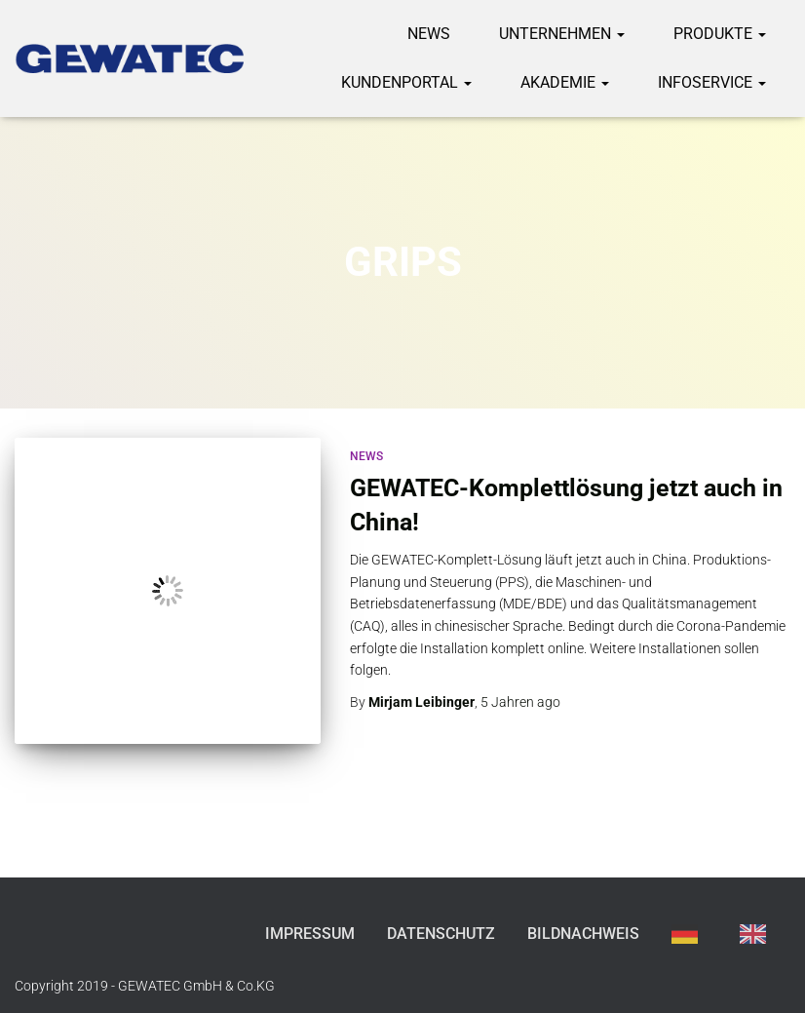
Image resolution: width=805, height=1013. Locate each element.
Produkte (719, 33)
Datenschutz (441, 933)
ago (520, 702)
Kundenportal (406, 82)
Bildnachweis (583, 933)
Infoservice (712, 82)
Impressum (310, 933)
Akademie (564, 82)
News (428, 33)
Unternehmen (562, 33)
